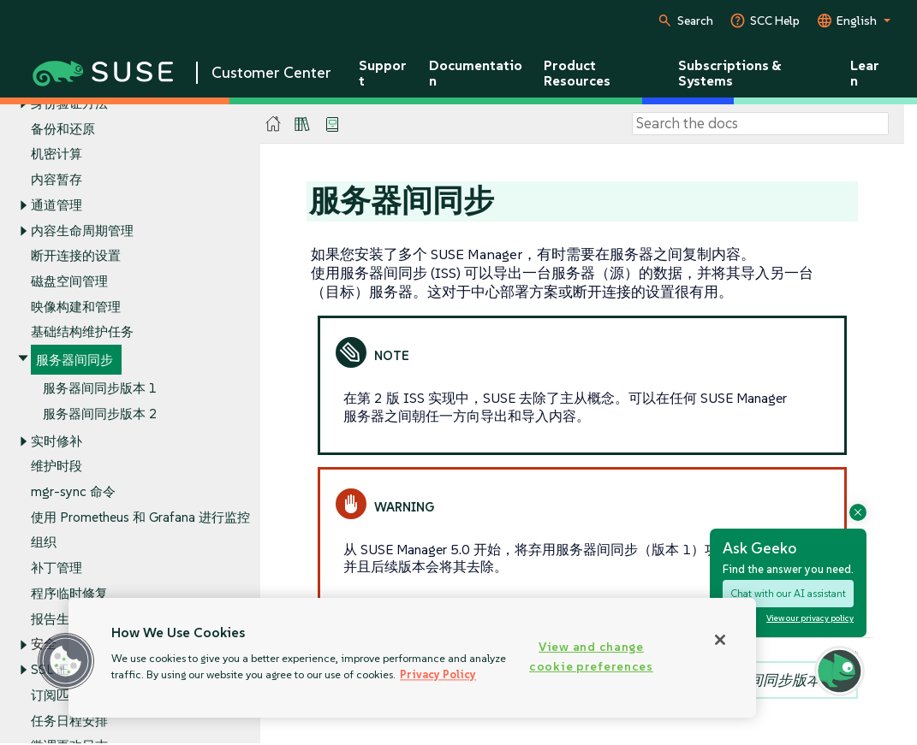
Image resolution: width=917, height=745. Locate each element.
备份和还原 (63, 129)
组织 (44, 543)
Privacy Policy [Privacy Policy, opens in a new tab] (438, 674)
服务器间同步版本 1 (100, 388)
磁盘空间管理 (69, 281)
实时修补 (56, 441)
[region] (412, 658)
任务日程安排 (69, 720)
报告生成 (56, 619)
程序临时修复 (69, 593)
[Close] (720, 640)
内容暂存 (56, 179)
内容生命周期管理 (82, 230)
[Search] (760, 124)
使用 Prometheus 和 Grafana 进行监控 (140, 517)
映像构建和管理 (76, 307)
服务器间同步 (74, 360)
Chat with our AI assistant (788, 593)
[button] (66, 661)
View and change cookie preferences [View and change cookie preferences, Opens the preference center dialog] (591, 656)
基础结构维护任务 (82, 332)
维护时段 (56, 466)
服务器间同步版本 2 (100, 413)
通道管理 (56, 205)
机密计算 (56, 154)
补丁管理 (56, 568)
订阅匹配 (56, 695)
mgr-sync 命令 (73, 491)
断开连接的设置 (76, 256)
